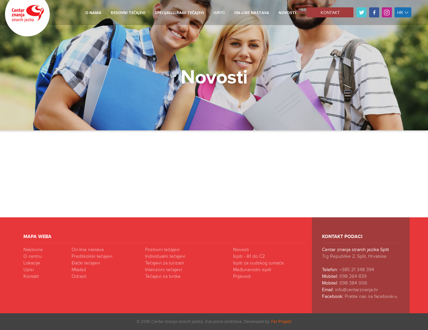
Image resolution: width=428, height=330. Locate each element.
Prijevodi (242, 276)
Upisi (28, 269)
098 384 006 (353, 283)
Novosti (241, 249)
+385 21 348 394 (356, 269)
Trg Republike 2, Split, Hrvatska (354, 256)
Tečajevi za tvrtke (163, 276)
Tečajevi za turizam (164, 263)
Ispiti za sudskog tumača (258, 263)
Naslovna (32, 249)
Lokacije (31, 263)
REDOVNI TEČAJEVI (128, 12)
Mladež (79, 269)
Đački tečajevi (86, 263)
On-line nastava (251, 12)
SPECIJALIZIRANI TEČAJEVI (179, 12)
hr (403, 12)
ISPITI (219, 12)
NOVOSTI (287, 12)
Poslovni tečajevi (162, 249)
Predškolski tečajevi (92, 256)
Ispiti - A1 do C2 (249, 256)
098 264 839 (352, 276)
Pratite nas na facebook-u (371, 296)
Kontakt (330, 12)
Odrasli (79, 276)
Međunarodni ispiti (252, 269)
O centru (32, 256)
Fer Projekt (281, 321)
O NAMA (93, 12)
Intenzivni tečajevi (163, 269)
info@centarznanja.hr (356, 290)
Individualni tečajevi (165, 256)
